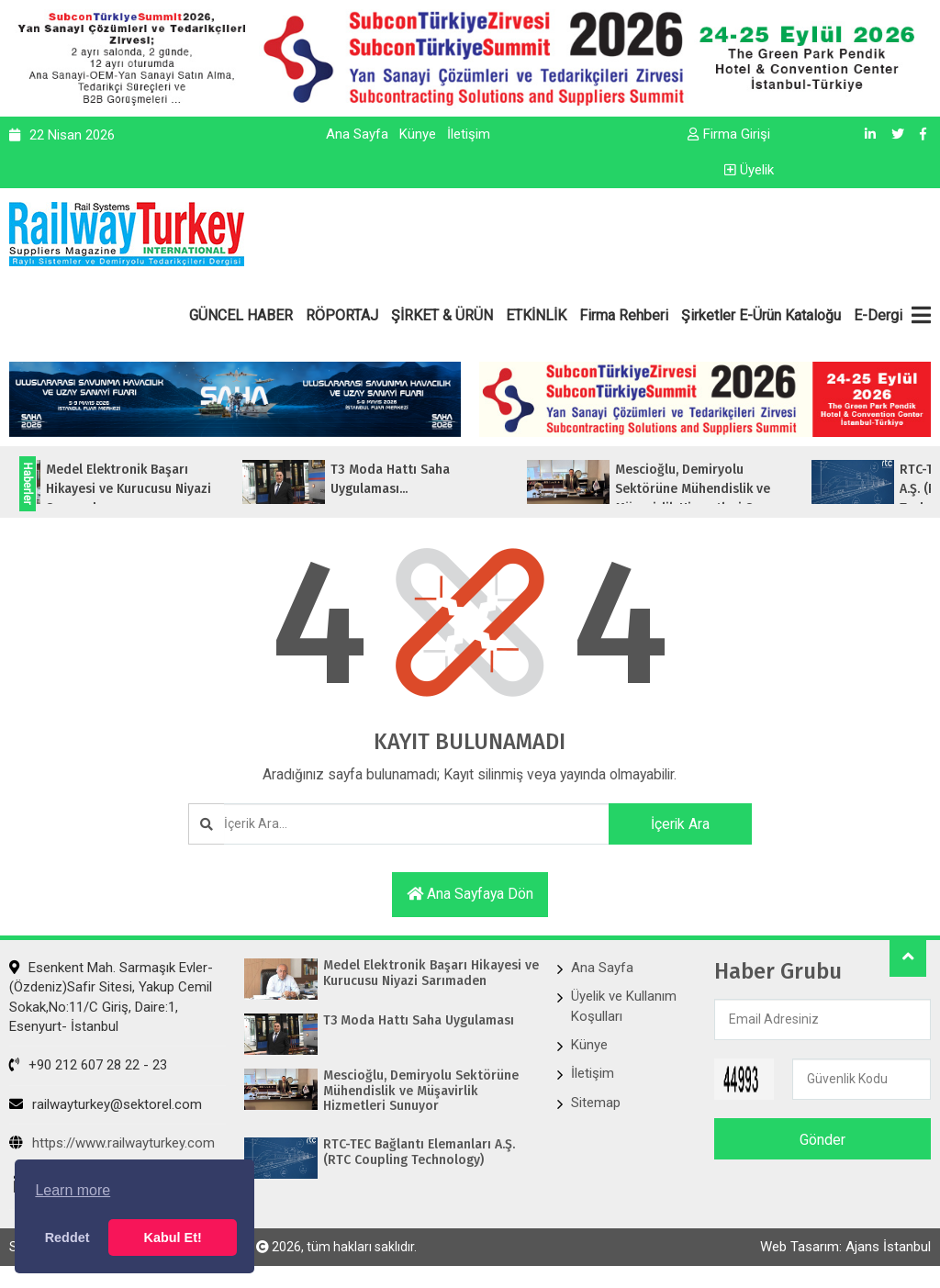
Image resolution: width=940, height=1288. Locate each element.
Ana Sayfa (357, 134)
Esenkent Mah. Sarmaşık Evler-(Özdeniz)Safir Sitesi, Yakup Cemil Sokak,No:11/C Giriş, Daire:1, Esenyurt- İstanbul (111, 998)
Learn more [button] (72, 1190)
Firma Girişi (729, 134)
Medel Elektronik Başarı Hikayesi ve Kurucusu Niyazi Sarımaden (429, 974)
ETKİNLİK (536, 315)
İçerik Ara (676, 824)
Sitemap (596, 1103)
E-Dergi (878, 315)
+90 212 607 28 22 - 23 (88, 1066)
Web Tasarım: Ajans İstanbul (845, 1248)
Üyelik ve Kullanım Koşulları (624, 1007)
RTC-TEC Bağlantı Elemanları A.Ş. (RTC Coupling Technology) (419, 1153)
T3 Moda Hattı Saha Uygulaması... (418, 479)
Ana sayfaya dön (470, 894)
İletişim (468, 134)
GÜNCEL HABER (241, 315)
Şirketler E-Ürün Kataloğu (761, 315)
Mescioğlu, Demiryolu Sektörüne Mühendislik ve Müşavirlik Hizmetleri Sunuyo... (734, 489)
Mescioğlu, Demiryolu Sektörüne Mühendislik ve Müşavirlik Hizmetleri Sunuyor (420, 1092)
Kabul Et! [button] (173, 1237)
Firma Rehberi (623, 315)
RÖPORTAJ (342, 315)
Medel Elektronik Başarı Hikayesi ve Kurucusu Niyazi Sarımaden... (157, 489)
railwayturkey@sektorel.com (105, 1105)
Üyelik (749, 170)
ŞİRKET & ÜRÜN (442, 315)
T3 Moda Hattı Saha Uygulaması (419, 1021)
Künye (417, 134)
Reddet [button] (67, 1237)
